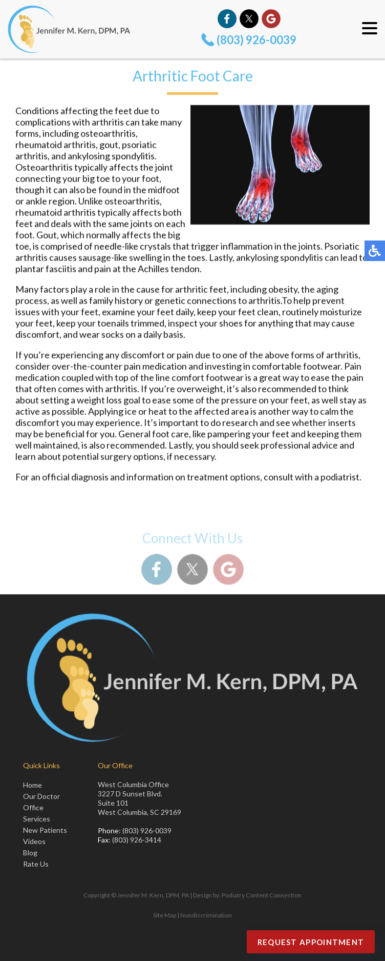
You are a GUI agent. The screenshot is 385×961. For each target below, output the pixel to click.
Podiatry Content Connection (262, 895)
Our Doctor (41, 796)
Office (33, 807)
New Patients (45, 830)
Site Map (164, 915)
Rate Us (36, 863)
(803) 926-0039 (256, 40)
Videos (34, 841)
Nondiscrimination (206, 915)
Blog (30, 852)
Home (32, 784)
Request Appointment (311, 942)
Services (36, 818)
